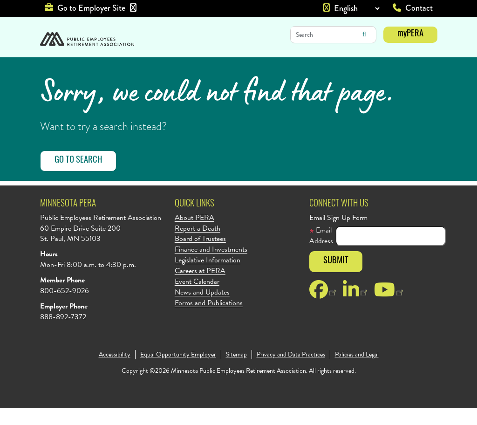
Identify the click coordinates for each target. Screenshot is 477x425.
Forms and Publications (209, 320)
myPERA (410, 34)
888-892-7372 (63, 333)
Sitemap (236, 371)
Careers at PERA (200, 287)
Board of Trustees (200, 255)
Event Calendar (197, 298)
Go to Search (78, 177)
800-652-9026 (64, 307)
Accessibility (114, 371)
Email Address (321, 252)
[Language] (356, 8)
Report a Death (197, 245)
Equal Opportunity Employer (178, 371)
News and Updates (202, 309)
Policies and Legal (357, 371)
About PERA (194, 234)
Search (364, 34)
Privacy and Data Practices (291, 371)
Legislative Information (207, 277)
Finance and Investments (211, 266)
